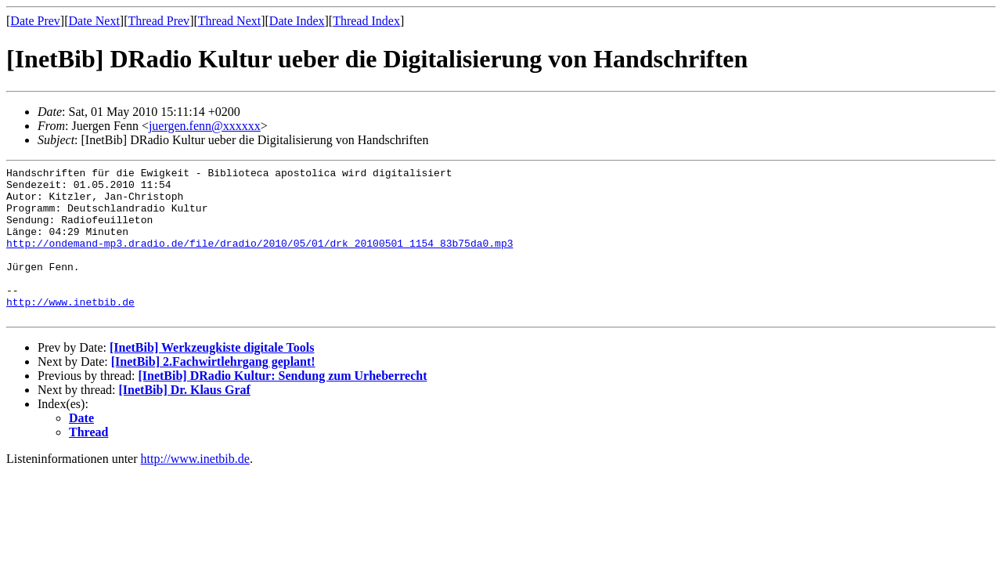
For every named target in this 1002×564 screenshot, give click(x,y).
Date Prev (35, 20)
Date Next (94, 20)
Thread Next (229, 20)
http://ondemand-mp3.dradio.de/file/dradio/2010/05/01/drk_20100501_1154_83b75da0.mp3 (259, 259)
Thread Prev (158, 20)
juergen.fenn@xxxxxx (205, 125)
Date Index (297, 20)
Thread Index (366, 20)
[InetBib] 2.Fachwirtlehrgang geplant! (213, 392)
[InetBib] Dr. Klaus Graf (184, 420)
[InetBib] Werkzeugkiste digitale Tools (212, 378)
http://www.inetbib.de (70, 330)
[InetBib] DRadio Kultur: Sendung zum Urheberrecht (282, 406)
